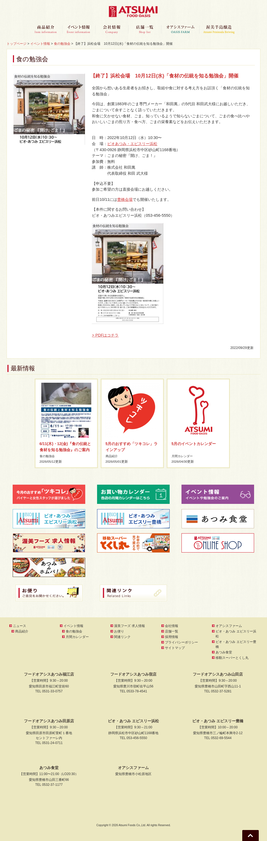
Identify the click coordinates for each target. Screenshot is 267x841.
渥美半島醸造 (219, 29)
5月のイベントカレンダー (194, 444)
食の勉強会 (48, 456)
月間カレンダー (183, 456)
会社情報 (111, 29)
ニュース (19, 626)
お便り (119, 631)
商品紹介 (45, 29)
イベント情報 (78, 29)
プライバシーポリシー (181, 642)
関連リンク (122, 637)
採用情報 (171, 637)
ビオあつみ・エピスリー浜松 (132, 143)
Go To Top (250, 835)
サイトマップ (175, 648)
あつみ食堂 (224, 652)
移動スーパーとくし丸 (232, 658)
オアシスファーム (180, 29)
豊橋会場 (125, 199)
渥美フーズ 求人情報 (129, 626)
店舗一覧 (144, 29)
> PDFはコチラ (105, 335)
